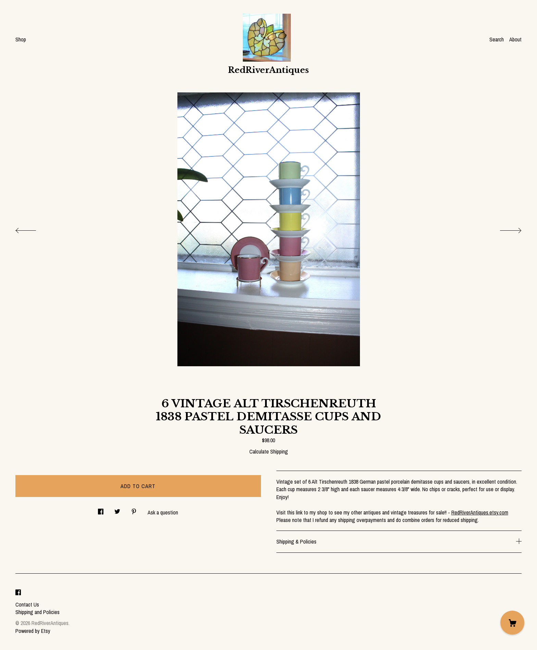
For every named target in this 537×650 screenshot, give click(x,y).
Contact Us (27, 604)
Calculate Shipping (268, 451)
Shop (20, 39)
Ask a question (163, 512)
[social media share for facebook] (100, 509)
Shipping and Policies (37, 612)
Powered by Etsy (32, 631)
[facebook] (18, 593)
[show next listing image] (504, 229)
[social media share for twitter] (117, 509)
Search (496, 39)
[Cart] (512, 623)
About (515, 39)
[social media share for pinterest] (134, 509)
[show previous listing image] (32, 229)
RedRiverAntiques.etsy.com (479, 512)
